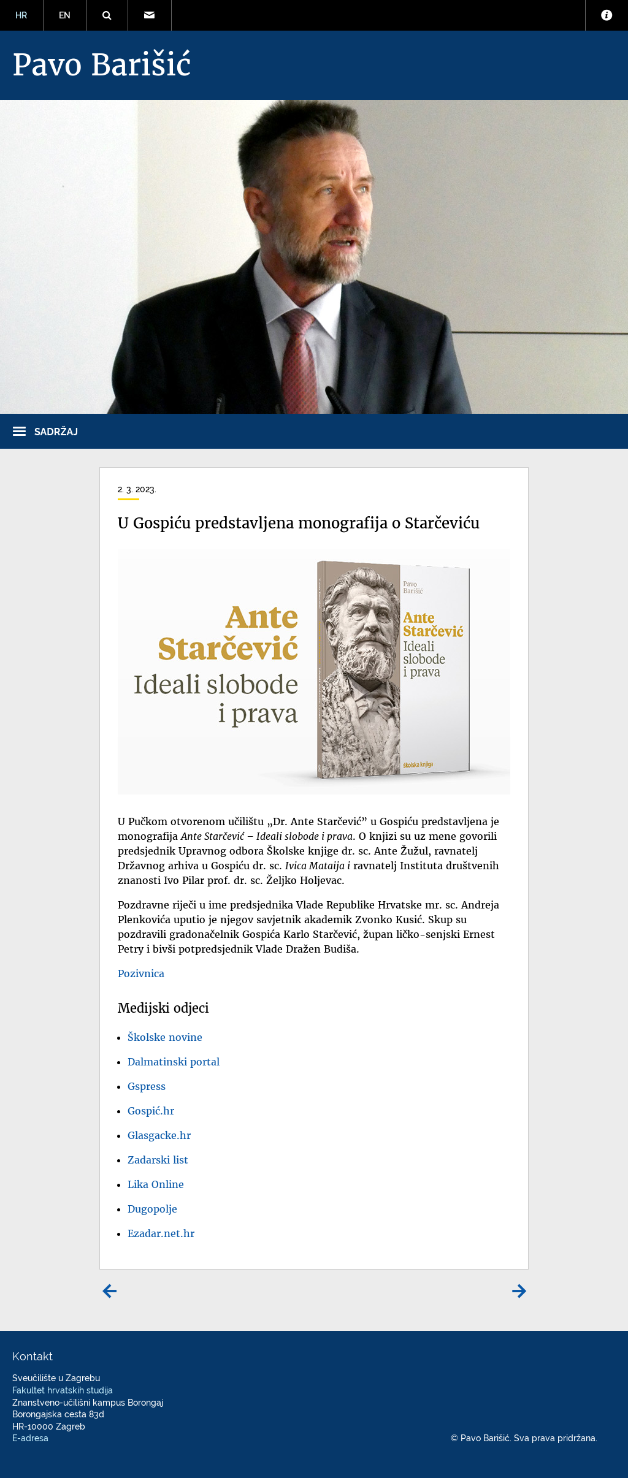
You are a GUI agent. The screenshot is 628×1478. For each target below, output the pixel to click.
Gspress (147, 1086)
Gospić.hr (151, 1111)
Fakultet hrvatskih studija (62, 1390)
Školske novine (165, 1037)
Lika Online (156, 1184)
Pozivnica (141, 973)
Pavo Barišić (101, 65)
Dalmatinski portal (174, 1062)
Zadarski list (158, 1160)
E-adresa (30, 1438)
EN (65, 15)
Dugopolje (152, 1209)
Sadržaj (56, 432)
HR (21, 15)
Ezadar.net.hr (161, 1233)
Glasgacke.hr (159, 1135)
